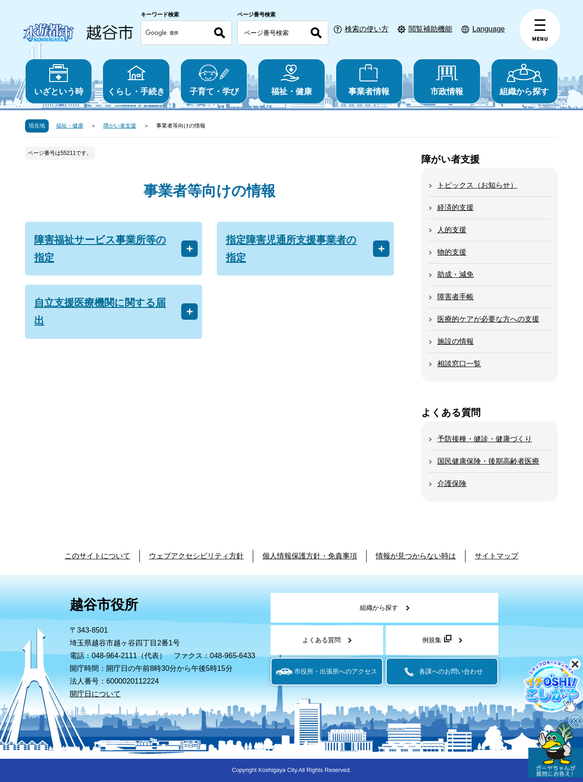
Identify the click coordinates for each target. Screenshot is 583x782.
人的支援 (451, 230)
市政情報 (446, 80)
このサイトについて (97, 556)
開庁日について (95, 694)
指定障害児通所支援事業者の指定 (291, 248)
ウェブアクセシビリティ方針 (196, 556)
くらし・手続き (136, 80)
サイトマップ (496, 556)
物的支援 (451, 252)
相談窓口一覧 (459, 364)
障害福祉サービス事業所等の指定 (100, 248)
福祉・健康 (291, 80)
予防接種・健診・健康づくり (484, 439)
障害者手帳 (455, 297)
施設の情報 (455, 341)
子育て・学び (214, 80)
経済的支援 (455, 207)
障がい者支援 (119, 126)
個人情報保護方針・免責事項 (309, 556)
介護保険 (451, 483)
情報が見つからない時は (416, 556)
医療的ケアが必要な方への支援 (488, 319)
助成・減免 (455, 274)
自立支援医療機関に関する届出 (100, 311)
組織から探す (524, 80)
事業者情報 (369, 80)
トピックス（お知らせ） (477, 185)
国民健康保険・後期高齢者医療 (488, 461)
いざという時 (58, 80)
